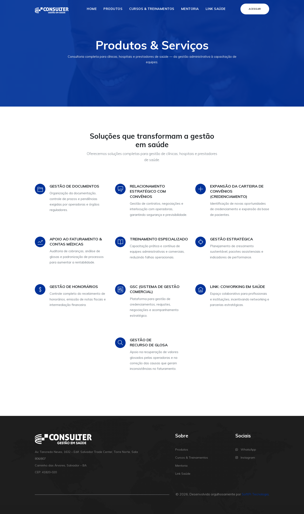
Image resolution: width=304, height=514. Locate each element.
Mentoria (190, 9)
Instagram (245, 457)
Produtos (112, 9)
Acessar (255, 8)
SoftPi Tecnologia (255, 494)
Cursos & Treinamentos (151, 9)
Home (92, 9)
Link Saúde (216, 9)
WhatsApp (245, 449)
